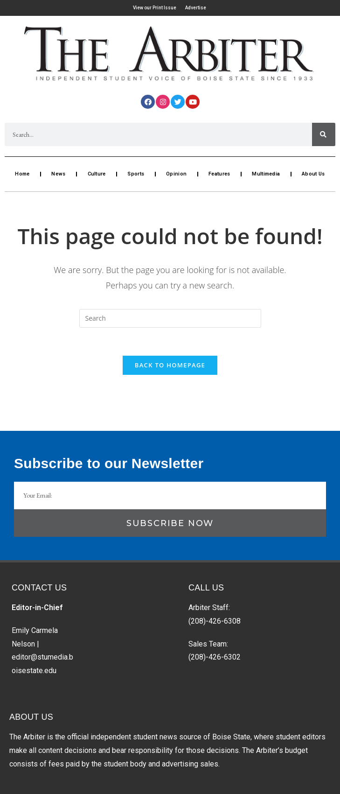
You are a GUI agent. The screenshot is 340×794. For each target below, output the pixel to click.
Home (22, 174)
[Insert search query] (170, 318)
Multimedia (266, 174)
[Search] (323, 134)
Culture (97, 174)
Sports (135, 174)
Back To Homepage (170, 365)
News (58, 174)
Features (219, 174)
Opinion (176, 174)
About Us (313, 174)
